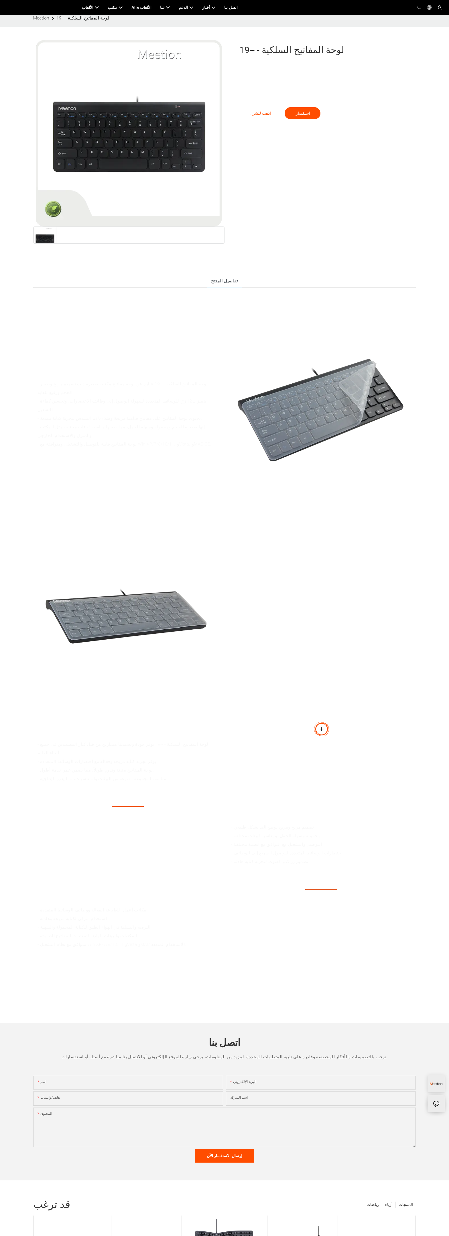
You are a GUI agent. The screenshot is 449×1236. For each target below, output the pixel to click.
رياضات (373, 1204)
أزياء (389, 1204)
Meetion (41, 18)
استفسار (302, 113)
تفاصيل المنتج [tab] (224, 281)
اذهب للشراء (260, 113)
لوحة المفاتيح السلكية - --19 (82, 18)
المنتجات (406, 1204)
